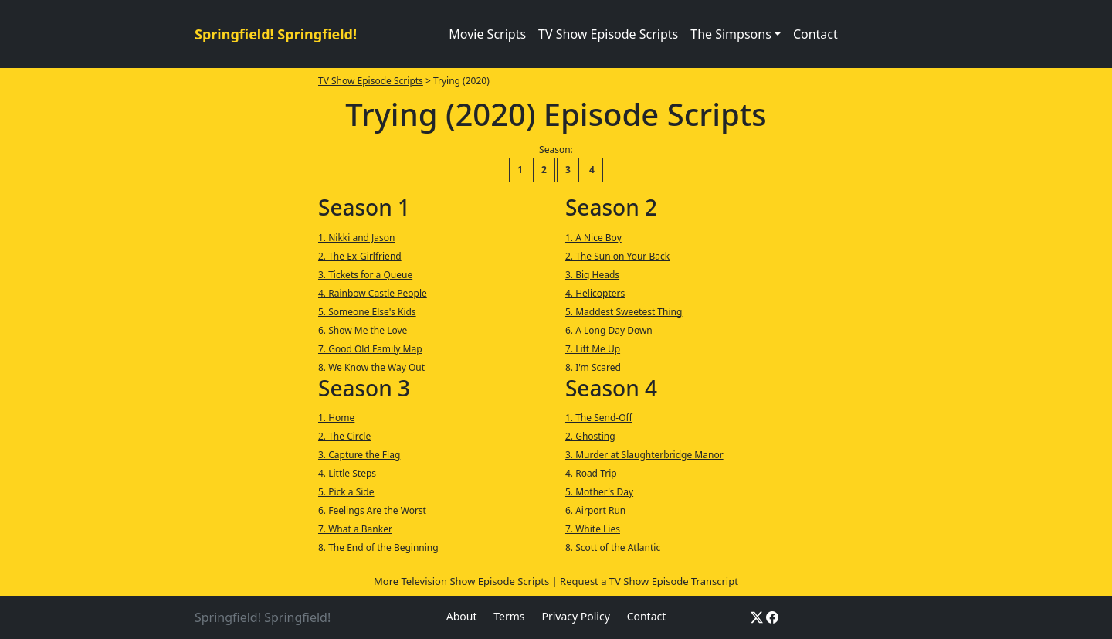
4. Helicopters (595, 293)
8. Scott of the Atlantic (612, 547)
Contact (815, 33)
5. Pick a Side (346, 491)
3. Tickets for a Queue (365, 274)
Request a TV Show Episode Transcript (649, 581)
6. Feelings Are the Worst (372, 510)
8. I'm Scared (593, 367)
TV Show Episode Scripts (608, 33)
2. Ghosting (590, 436)
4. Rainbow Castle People (372, 293)
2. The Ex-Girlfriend (360, 256)
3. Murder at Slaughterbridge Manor (644, 454)
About (461, 616)
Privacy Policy (575, 616)
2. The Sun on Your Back (617, 256)
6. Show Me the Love (362, 330)
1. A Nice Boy (593, 237)
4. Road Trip (591, 473)
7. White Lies (592, 528)
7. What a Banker (355, 528)
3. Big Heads (592, 274)
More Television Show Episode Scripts (461, 581)
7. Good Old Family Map (370, 348)
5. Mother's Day (599, 491)
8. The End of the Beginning (378, 547)
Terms (508, 616)
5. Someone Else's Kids (367, 311)
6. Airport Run (595, 510)
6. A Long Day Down (609, 330)
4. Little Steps (347, 473)
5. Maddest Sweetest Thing (623, 311)
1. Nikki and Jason (356, 237)
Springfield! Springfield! (276, 34)
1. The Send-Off (598, 417)
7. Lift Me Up (592, 348)
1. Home (336, 417)
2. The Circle (344, 436)
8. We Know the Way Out (371, 367)
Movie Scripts (487, 33)
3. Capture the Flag (359, 454)
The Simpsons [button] (730, 33)
